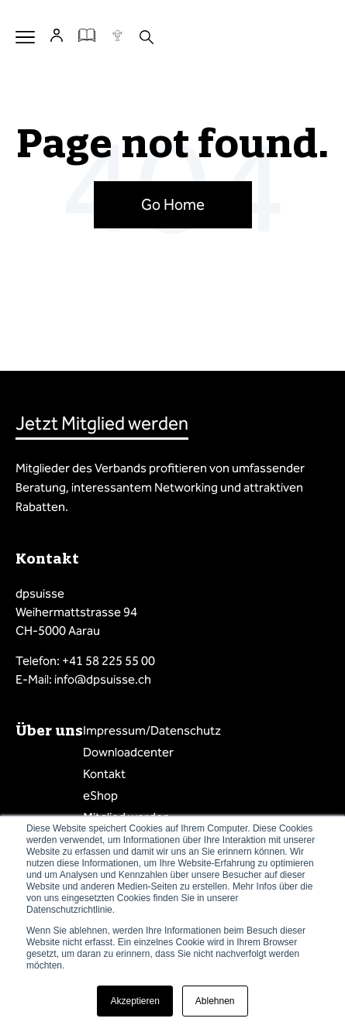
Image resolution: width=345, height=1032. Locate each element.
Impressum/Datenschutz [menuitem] (152, 730)
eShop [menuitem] (100, 795)
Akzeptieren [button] (134, 1001)
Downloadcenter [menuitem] (128, 752)
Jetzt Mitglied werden (102, 423)
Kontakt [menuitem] (104, 773)
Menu (25, 37)
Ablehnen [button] (215, 1001)
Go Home (173, 204)
